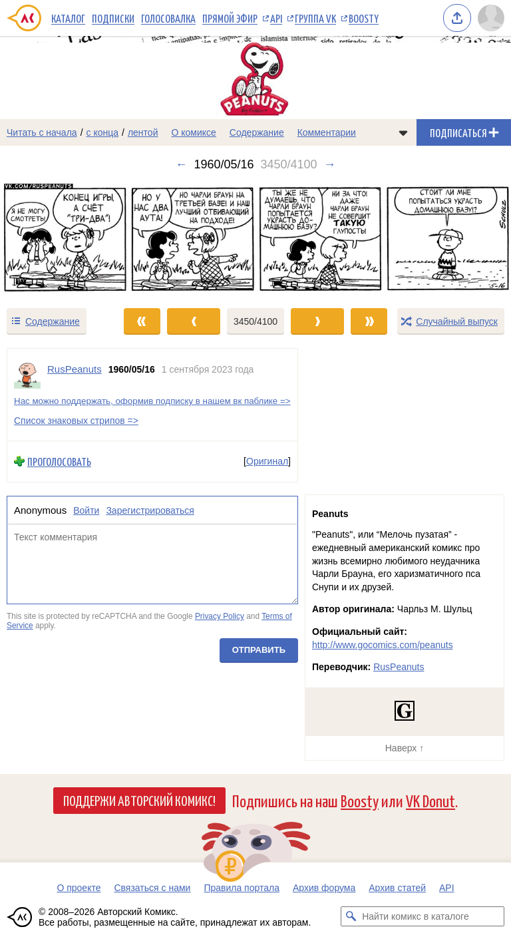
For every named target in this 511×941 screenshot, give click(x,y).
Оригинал (267, 462)
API (276, 18)
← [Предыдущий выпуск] (181, 164)
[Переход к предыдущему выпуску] (64, 239)
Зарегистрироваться (150, 510)
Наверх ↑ (404, 748)
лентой (143, 132)
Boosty (364, 18)
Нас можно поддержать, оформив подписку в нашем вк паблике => (152, 401)
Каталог (68, 18)
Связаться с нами (152, 887)
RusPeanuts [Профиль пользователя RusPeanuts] (74, 369)
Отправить (258, 651)
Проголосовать (59, 462)
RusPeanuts (398, 666)
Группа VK (315, 18)
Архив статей (397, 887)
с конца (102, 132)
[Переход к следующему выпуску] (255, 239)
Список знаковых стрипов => (76, 420)
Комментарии (326, 132)
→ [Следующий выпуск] (330, 164)
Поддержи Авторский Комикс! (139, 800)
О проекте (78, 887)
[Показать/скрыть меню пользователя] (491, 18)
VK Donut (430, 800)
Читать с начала (42, 132)
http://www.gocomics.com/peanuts (382, 645)
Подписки (113, 18)
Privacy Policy (219, 616)
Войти (86, 510)
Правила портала (241, 887)
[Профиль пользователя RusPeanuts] (27, 375)
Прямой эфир (229, 18)
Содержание (257, 132)
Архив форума (324, 887)
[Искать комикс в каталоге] (350, 916)
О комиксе (193, 132)
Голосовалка (168, 18)
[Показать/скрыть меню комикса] (403, 132)
